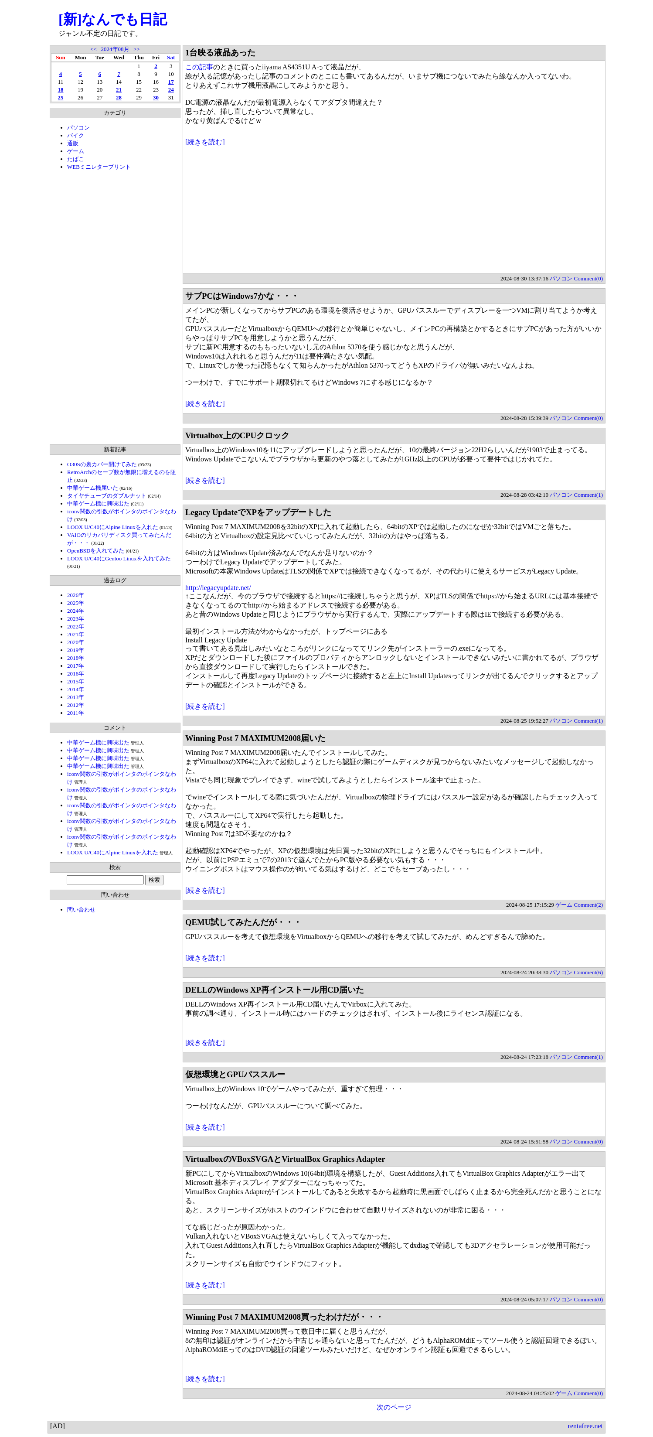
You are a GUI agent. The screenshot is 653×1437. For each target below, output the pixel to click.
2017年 (75, 665)
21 (119, 89)
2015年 (75, 681)
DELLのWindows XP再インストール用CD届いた (274, 989)
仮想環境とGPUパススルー (235, 1074)
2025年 (75, 603)
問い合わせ (81, 909)
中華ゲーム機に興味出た (98, 503)
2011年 (75, 713)
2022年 (75, 626)
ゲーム (75, 151)
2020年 (75, 642)
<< (93, 49)
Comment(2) (588, 904)
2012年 (75, 705)
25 (60, 97)
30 (156, 97)
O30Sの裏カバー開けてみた (102, 464)
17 (171, 82)
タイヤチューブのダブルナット (106, 495)
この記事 (199, 67)
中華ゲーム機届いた (92, 488)
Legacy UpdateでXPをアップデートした (258, 512)
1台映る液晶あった (220, 52)
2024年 (75, 611)
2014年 (75, 689)
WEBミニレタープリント (99, 167)
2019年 (75, 650)
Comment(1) (588, 495)
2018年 (75, 658)
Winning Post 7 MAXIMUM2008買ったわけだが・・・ (284, 1316)
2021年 (75, 634)
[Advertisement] (115, 307)
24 (171, 89)
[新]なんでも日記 (112, 19)
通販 (72, 143)
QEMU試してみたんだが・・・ (243, 922)
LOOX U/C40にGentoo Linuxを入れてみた (119, 558)
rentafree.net (585, 1426)
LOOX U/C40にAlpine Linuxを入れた (112, 527)
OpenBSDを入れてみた (95, 550)
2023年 (75, 618)
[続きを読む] (205, 142)
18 (60, 89)
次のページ (394, 1407)
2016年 (75, 673)
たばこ (75, 159)
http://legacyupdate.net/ (218, 587)
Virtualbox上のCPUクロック (237, 435)
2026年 (75, 595)
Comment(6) (588, 972)
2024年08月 (115, 49)
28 (119, 97)
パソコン (78, 127)
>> (136, 49)
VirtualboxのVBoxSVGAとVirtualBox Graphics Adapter (285, 1159)
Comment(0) (588, 278)
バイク (75, 135)
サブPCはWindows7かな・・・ (242, 295)
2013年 (75, 697)
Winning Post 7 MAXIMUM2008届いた (255, 738)
